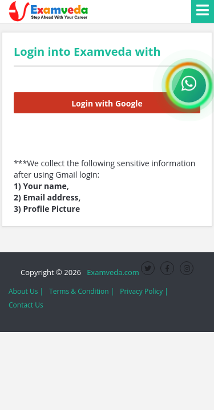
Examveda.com (111, 272)
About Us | (26, 291)
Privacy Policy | (144, 291)
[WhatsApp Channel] (189, 85)
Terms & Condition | (81, 291)
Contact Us (26, 305)
